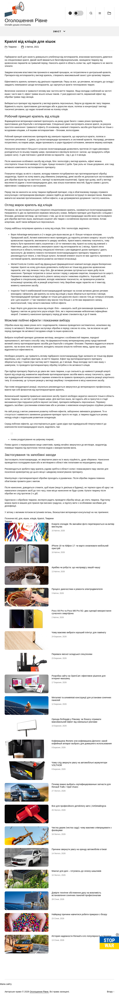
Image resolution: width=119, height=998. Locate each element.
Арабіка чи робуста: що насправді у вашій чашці (76, 567)
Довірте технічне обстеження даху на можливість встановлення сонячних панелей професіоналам (76, 894)
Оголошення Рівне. (39, 991)
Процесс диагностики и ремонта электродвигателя (77, 589)
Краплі (40, 518)
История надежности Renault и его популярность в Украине (81, 936)
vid (16, 518)
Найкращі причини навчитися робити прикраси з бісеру (79, 914)
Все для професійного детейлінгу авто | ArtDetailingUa (79, 806)
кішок (26, 518)
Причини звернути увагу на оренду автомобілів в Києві (79, 849)
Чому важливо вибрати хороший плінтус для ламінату (79, 632)
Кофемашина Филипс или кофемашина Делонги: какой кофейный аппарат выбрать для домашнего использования (82, 742)
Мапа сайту (6, 984)
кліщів (33, 518)
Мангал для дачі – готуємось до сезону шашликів (76, 871)
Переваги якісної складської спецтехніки (72, 654)
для (20, 518)
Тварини (12, 47)
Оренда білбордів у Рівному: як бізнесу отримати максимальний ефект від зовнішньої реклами (76, 720)
